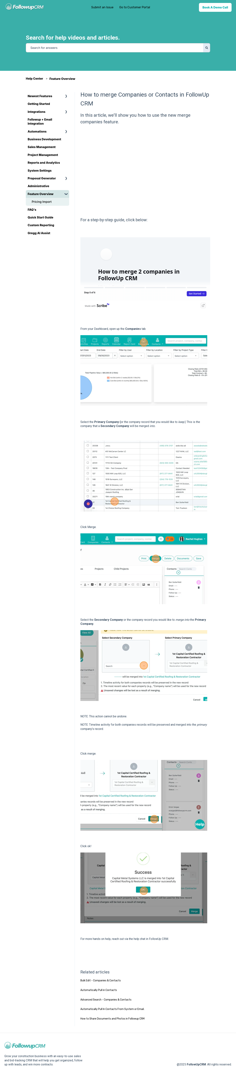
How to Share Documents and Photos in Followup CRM (112, 1018)
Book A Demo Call (215, 7)
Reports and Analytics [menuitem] (44, 162)
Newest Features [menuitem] (40, 96)
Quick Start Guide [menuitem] (40, 217)
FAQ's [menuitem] (32, 209)
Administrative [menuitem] (38, 186)
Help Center (34, 78)
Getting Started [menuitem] (39, 104)
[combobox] (114, 47)
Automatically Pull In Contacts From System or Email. (112, 1009)
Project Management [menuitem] (43, 155)
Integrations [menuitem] (36, 112)
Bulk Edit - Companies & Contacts (100, 980)
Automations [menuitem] (37, 131)
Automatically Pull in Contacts (98, 990)
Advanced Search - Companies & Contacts (105, 999)
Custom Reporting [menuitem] (41, 225)
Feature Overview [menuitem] (40, 194)
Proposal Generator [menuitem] (42, 178)
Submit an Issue (102, 7)
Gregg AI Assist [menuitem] (39, 233)
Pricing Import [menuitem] (42, 202)
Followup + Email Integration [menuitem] (40, 121)
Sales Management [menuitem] (41, 147)
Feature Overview (62, 79)
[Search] (206, 47)
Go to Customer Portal (134, 7)
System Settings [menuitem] (40, 170)
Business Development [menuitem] (44, 139)
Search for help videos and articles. (73, 37)
